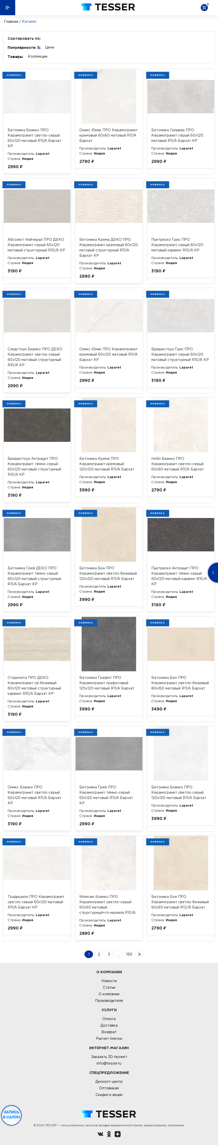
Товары (15, 56)
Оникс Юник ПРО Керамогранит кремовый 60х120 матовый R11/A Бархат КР (108, 354)
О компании (109, 994)
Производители (109, 1001)
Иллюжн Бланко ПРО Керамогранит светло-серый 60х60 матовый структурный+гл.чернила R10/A (107, 905)
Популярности (24, 47)
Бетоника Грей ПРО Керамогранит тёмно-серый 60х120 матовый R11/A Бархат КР (106, 795)
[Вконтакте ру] (100, 1135)
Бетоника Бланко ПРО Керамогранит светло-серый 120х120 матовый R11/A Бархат (178, 792)
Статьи (109, 987)
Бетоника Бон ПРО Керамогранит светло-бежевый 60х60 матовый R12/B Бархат (180, 902)
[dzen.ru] (118, 1135)
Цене (49, 47)
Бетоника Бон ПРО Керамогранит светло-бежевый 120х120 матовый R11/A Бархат (108, 573)
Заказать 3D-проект (109, 1057)
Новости (109, 981)
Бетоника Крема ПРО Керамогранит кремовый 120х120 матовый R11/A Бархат (106, 464)
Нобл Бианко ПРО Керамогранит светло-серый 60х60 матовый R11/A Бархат (177, 464)
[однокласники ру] (109, 1135)
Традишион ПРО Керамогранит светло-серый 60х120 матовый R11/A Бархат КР (36, 902)
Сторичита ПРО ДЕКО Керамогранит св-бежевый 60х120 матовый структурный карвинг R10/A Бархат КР (34, 686)
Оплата (109, 1019)
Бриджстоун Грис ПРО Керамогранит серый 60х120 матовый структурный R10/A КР (180, 354)
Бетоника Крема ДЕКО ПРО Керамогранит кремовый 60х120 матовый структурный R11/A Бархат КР (108, 247)
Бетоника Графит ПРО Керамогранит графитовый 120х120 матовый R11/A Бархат (106, 683)
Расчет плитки (109, 1038)
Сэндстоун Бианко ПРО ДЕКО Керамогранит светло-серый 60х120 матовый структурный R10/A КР (35, 357)
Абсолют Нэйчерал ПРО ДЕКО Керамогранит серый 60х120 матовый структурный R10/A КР (36, 244)
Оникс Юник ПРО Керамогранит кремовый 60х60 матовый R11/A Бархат (108, 135)
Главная (11, 21)
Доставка (109, 1025)
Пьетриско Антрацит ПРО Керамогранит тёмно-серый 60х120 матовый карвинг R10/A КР (179, 576)
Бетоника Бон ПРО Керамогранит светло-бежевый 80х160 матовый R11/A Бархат (180, 683)
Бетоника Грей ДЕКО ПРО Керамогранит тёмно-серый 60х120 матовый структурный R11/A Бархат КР (34, 576)
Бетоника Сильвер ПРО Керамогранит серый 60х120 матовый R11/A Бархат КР (177, 135)
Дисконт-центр (109, 1081)
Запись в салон (11, 1114)
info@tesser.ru (109, 1063)
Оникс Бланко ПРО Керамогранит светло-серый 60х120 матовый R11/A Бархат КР (34, 795)
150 (129, 954)
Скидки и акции (109, 1095)
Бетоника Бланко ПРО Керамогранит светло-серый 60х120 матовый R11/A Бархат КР (34, 138)
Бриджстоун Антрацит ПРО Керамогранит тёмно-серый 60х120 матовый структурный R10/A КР (34, 467)
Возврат (109, 1032)
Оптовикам (109, 1088)
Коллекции (37, 56)
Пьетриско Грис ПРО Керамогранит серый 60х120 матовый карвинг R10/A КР (177, 244)
